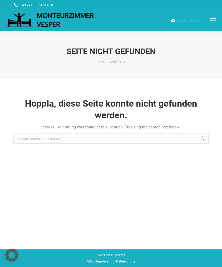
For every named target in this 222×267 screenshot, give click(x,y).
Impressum (104, 261)
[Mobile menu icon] (213, 20)
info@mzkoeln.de (190, 20)
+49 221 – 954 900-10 (37, 5)
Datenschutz (125, 261)
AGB (90, 261)
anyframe (118, 255)
